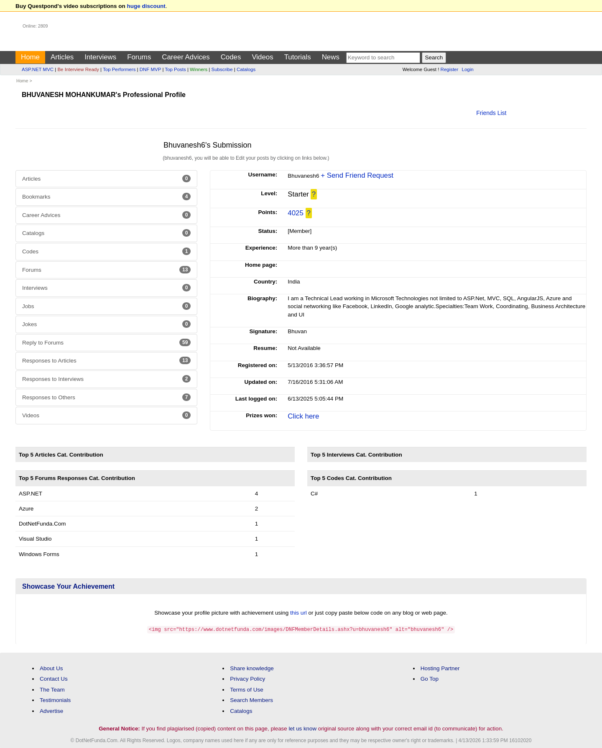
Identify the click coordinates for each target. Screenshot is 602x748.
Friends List (491, 113)
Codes (231, 57)
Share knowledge (251, 667)
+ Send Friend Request (357, 175)
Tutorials (297, 57)
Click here (303, 416)
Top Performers (119, 69)
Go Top (430, 678)
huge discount (146, 6)
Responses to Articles (106, 360)
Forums (139, 57)
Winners (198, 69)
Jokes (106, 324)
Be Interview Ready (78, 69)
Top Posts (175, 69)
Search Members (251, 700)
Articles (62, 57)
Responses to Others (106, 397)
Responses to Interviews (106, 379)
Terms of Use (246, 689)
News (330, 57)
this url (298, 613)
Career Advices (185, 57)
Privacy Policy (247, 678)
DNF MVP (150, 69)
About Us (51, 667)
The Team (52, 689)
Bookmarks (106, 196)
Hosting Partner (440, 667)
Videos (262, 57)
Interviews (100, 57)
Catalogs (246, 69)
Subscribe (222, 69)
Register (450, 69)
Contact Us (54, 678)
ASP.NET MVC (38, 69)
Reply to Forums (106, 342)
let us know (302, 728)
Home (30, 57)
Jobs (106, 306)
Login (468, 69)
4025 (296, 213)
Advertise (51, 710)
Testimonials (55, 700)
